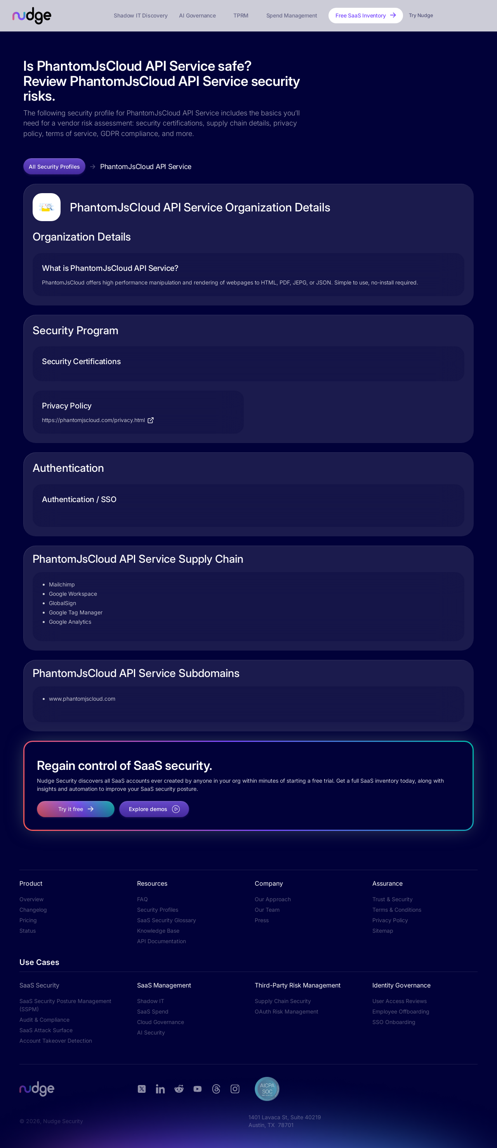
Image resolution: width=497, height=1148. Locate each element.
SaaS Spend (153, 1011)
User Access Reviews (399, 1001)
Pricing (28, 920)
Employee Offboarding (400, 1011)
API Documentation (161, 941)
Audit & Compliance (44, 1019)
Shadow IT (150, 1001)
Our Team (267, 909)
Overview (31, 899)
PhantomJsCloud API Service (145, 166)
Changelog (33, 909)
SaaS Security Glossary (166, 920)
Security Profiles (157, 909)
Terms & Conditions (396, 909)
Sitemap (382, 930)
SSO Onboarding (393, 1022)
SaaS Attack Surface (46, 1030)
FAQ (142, 899)
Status (27, 930)
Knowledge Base (158, 930)
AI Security (151, 1032)
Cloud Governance (160, 1022)
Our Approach (273, 899)
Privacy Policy (390, 920)
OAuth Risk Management (286, 1011)
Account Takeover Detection (55, 1040)
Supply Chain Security (283, 1001)
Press (262, 920)
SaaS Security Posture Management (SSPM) (65, 1005)
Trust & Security (392, 899)
